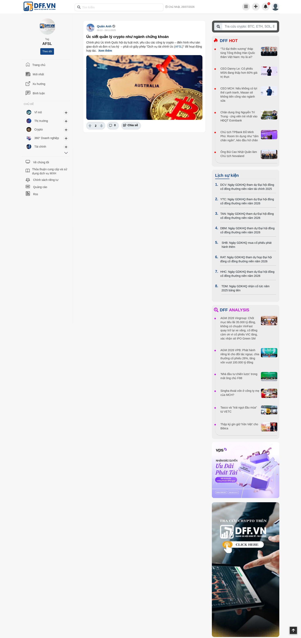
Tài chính (40, 146)
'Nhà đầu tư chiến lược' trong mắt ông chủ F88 (238, 376)
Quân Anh (104, 26)
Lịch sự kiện (227, 175)
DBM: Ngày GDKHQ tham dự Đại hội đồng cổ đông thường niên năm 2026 (247, 230)
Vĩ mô (38, 112)
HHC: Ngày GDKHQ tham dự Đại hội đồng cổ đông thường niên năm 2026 (247, 273)
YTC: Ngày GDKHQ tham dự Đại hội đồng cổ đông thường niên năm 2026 (247, 201)
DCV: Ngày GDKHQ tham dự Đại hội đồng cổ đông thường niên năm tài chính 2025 (247, 186)
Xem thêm (105, 50)
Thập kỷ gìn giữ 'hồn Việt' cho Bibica (239, 426)
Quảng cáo (40, 187)
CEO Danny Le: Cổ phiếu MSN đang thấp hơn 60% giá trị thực (238, 72)
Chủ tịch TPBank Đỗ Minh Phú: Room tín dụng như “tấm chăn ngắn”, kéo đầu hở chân (239, 136)
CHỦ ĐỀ (29, 104)
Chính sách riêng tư (45, 179)
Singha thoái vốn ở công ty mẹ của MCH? (239, 392)
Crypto (38, 129)
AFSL (178, 46)
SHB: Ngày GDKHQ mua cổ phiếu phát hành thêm (247, 244)
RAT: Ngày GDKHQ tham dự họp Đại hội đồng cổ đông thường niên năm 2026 (246, 259)
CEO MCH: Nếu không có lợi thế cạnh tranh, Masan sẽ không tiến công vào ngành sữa (238, 94)
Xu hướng (39, 84)
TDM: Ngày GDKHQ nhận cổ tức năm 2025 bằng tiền (245, 288)
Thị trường (41, 120)
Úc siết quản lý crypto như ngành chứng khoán (127, 37)
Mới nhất (38, 74)
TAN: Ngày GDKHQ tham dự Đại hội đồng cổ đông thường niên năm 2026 (247, 215)
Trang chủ (38, 65)
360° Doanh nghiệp (46, 138)
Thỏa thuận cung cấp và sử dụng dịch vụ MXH (49, 171)
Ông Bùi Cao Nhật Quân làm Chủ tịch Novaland (238, 154)
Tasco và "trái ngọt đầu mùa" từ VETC (238, 409)
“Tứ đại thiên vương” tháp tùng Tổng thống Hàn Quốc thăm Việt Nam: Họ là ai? (237, 53)
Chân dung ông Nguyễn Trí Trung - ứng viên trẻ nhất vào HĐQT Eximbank (238, 116)
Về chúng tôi (41, 162)
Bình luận (39, 93)
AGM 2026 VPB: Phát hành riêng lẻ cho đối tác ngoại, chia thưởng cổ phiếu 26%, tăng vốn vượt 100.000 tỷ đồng (239, 356)
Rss (35, 194)
